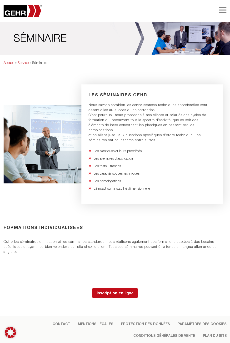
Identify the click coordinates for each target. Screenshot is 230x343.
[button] (10, 332)
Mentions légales (95, 324)
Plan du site (215, 335)
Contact (61, 324)
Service (23, 62)
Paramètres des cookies (202, 324)
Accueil (9, 62)
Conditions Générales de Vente (164, 335)
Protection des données (145, 324)
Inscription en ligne (115, 293)
